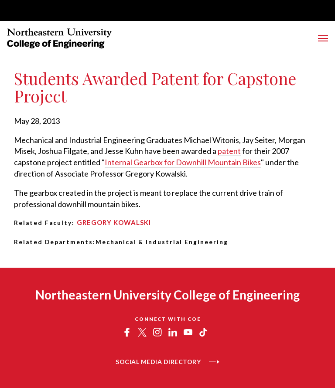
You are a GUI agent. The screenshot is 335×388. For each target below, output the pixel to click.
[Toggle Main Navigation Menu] (323, 38)
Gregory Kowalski (114, 222)
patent (229, 151)
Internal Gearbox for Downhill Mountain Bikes (183, 162)
